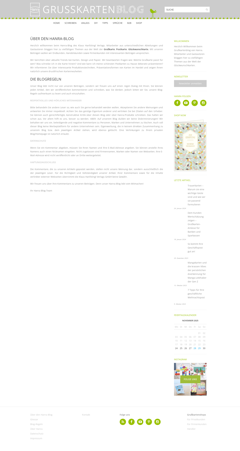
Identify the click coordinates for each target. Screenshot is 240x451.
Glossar (34, 419)
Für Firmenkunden (197, 424)
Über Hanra (36, 428)
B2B (129, 22)
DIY (96, 22)
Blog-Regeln (36, 424)
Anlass (85, 22)
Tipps (105, 22)
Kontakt (86, 414)
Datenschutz (36, 433)
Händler (191, 428)
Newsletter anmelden (190, 83)
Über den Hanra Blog (41, 414)
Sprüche (118, 22)
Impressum (36, 438)
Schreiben (71, 22)
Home (56, 22)
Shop (139, 22)
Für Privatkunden (196, 419)
